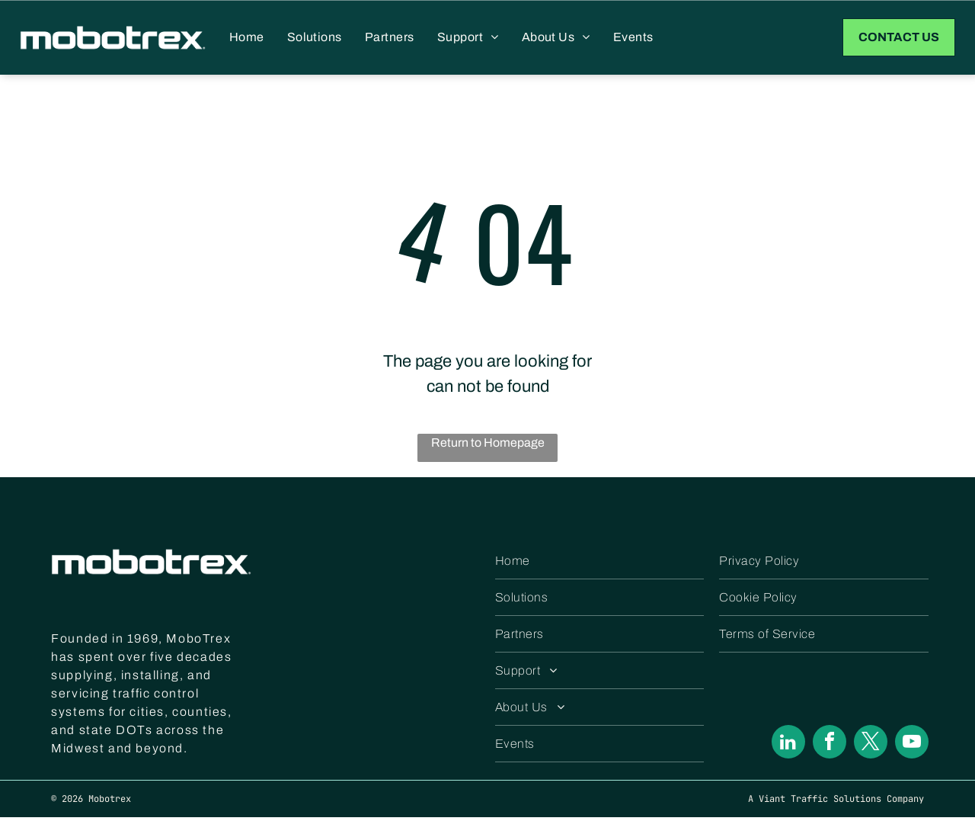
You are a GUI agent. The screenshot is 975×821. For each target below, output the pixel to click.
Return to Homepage (488, 445)
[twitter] (870, 747)
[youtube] (912, 747)
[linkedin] (788, 747)
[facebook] (829, 747)
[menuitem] (247, 39)
